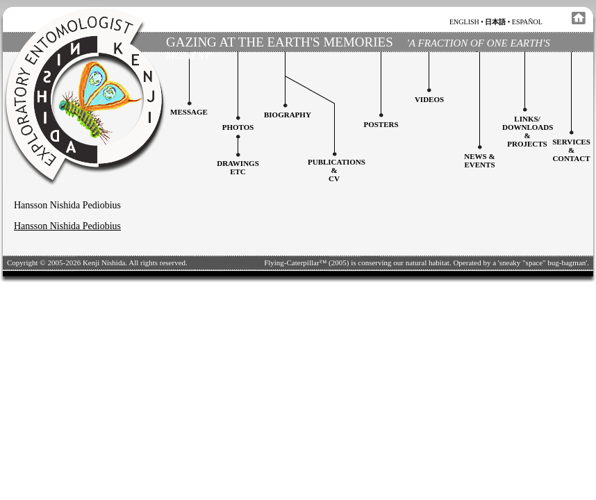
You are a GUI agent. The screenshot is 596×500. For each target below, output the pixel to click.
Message (189, 112)
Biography (287, 114)
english (464, 22)
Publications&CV (336, 170)
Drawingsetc (238, 167)
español (527, 22)
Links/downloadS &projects (527, 131)
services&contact (571, 150)
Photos (238, 127)
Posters (380, 124)
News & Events (479, 160)
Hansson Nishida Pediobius (67, 226)
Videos (429, 99)
